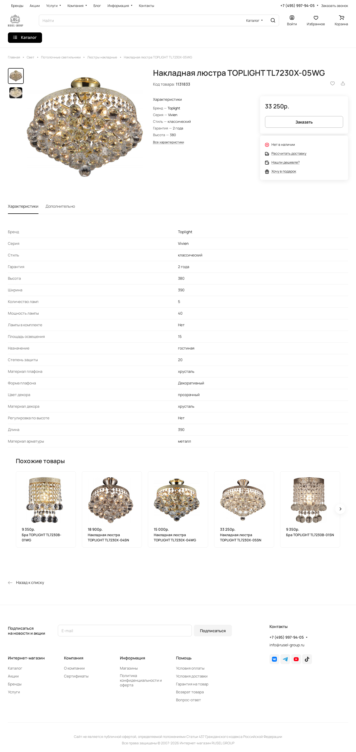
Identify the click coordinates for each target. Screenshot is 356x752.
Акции (13, 676)
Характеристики (23, 206)
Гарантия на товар (192, 684)
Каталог (15, 668)
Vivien (172, 114)
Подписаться (213, 630)
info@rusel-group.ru (286, 645)
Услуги (14, 692)
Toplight (174, 108)
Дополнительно (60, 206)
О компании (74, 668)
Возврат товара (190, 692)
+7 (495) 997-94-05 (297, 5)
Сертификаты (76, 676)
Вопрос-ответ (188, 699)
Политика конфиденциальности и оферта (141, 680)
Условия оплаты (190, 668)
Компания (73, 658)
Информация (132, 658)
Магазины (129, 668)
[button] (340, 509)
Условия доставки (192, 676)
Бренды (15, 684)
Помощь (184, 658)
